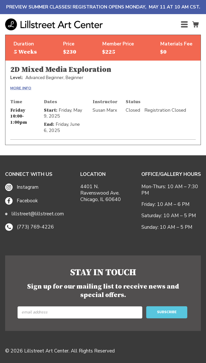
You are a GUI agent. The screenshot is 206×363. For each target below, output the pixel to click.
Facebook (21, 201)
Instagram (21, 187)
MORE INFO (20, 88)
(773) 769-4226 (29, 227)
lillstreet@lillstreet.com (34, 214)
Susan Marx (105, 110)
